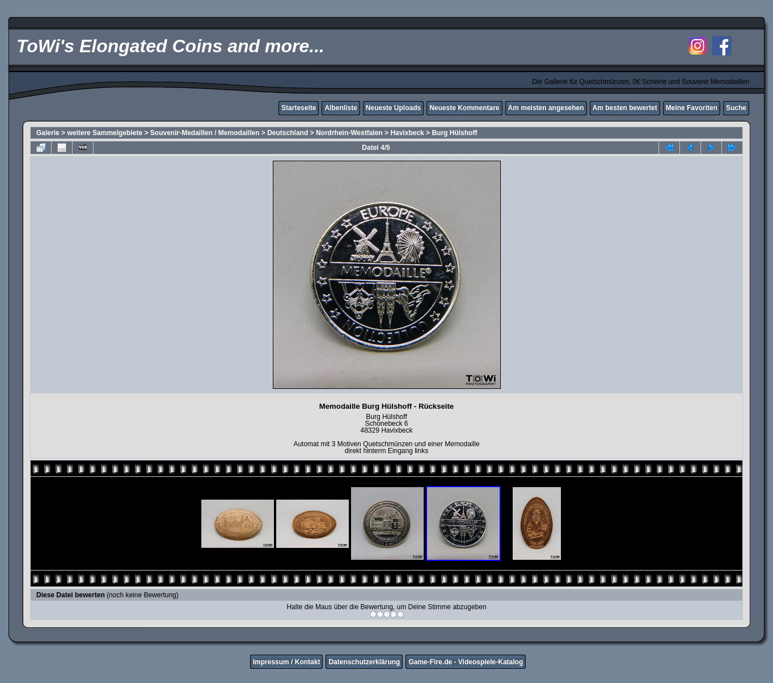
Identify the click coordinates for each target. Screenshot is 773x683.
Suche (736, 108)
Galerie (48, 133)
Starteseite (298, 108)
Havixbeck (407, 133)
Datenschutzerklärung (364, 662)
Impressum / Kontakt (286, 662)
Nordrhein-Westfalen (349, 133)
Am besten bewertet (625, 108)
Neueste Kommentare (464, 108)
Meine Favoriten (691, 108)
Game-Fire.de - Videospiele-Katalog (465, 662)
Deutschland (287, 133)
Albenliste (340, 108)
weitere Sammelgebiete (104, 133)
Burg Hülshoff (454, 133)
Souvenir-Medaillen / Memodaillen (205, 133)
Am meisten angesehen (546, 108)
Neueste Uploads (393, 108)
